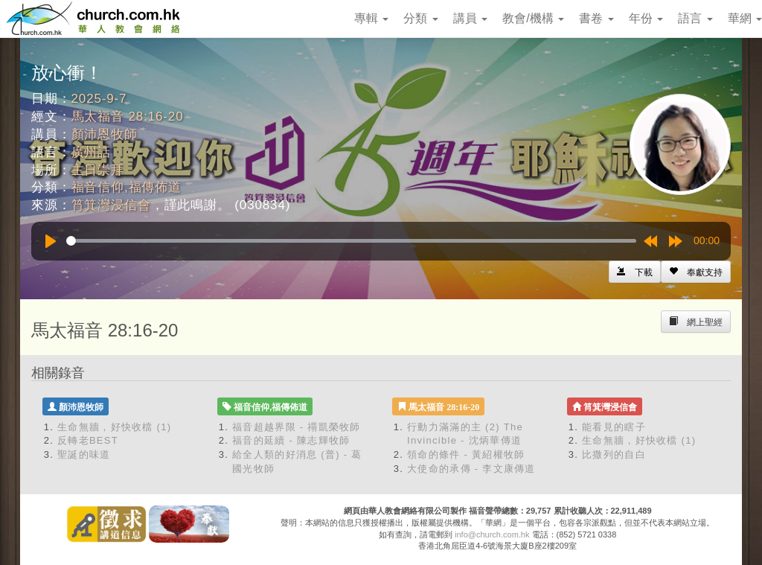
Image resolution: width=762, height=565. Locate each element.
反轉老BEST (87, 440)
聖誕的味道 (84, 454)
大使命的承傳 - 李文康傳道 (471, 468)
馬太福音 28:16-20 (127, 116)
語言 (695, 18)
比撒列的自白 (614, 454)
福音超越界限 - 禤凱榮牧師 (296, 426)
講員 (470, 18)
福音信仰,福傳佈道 (126, 187)
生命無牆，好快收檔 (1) (114, 426)
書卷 (596, 18)
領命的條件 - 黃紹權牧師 (466, 454)
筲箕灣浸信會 (111, 205)
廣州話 (91, 152)
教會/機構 (533, 18)
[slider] (351, 241)
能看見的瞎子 (614, 426)
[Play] (51, 241)
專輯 (371, 18)
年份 (646, 18)
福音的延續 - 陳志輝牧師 (291, 440)
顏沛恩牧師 (104, 134)
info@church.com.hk (492, 534)
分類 (420, 18)
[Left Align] (696, 272)
